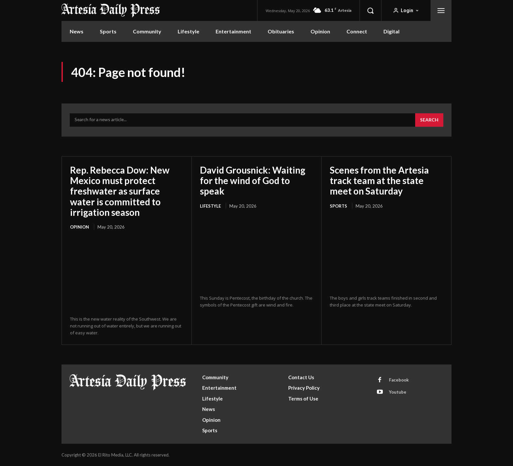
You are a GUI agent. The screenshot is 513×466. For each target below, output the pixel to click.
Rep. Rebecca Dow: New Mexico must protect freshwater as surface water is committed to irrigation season (120, 191)
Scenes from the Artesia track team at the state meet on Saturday (379, 180)
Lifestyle (210, 206)
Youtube (397, 392)
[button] (370, 10)
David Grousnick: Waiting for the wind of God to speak (253, 180)
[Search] (429, 120)
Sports (338, 206)
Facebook (399, 379)
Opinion (79, 227)
